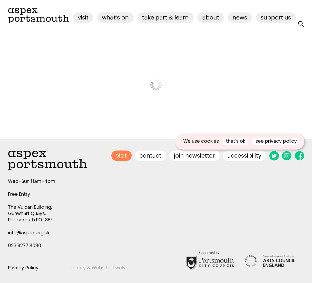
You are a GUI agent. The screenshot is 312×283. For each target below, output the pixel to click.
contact (150, 155)
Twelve (120, 267)
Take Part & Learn (165, 17)
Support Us (276, 17)
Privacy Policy (23, 267)
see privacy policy (276, 141)
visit (83, 17)
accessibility (244, 155)
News (240, 17)
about (210, 17)
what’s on (115, 17)
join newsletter (194, 155)
